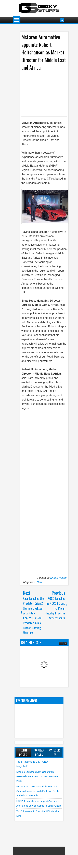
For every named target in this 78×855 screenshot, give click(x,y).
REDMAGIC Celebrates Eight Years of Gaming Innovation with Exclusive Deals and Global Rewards (37, 791)
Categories (54, 752)
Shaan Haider (58, 577)
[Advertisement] (49, 93)
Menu (16, 20)
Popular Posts (39, 752)
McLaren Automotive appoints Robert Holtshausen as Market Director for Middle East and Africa (43, 52)
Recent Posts (23, 752)
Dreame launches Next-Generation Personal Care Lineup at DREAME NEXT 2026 (38, 776)
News (40, 582)
